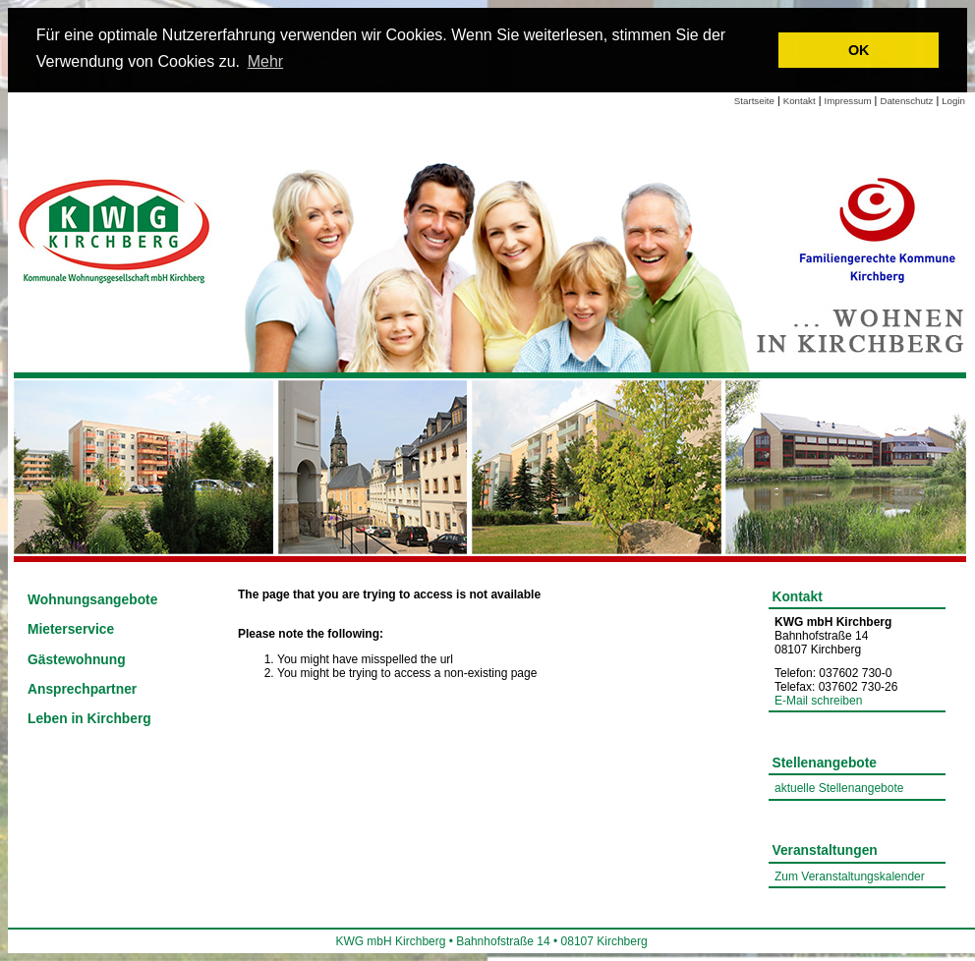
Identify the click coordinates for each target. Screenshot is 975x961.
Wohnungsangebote (92, 600)
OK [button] (859, 50)
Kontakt (799, 100)
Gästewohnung (77, 659)
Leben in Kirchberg (89, 718)
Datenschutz (906, 100)
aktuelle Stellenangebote (838, 788)
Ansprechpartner (82, 689)
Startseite (754, 100)
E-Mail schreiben (818, 700)
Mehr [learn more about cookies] (265, 61)
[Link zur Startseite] (116, 229)
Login (953, 100)
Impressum (848, 100)
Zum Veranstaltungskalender (849, 876)
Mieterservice (71, 629)
